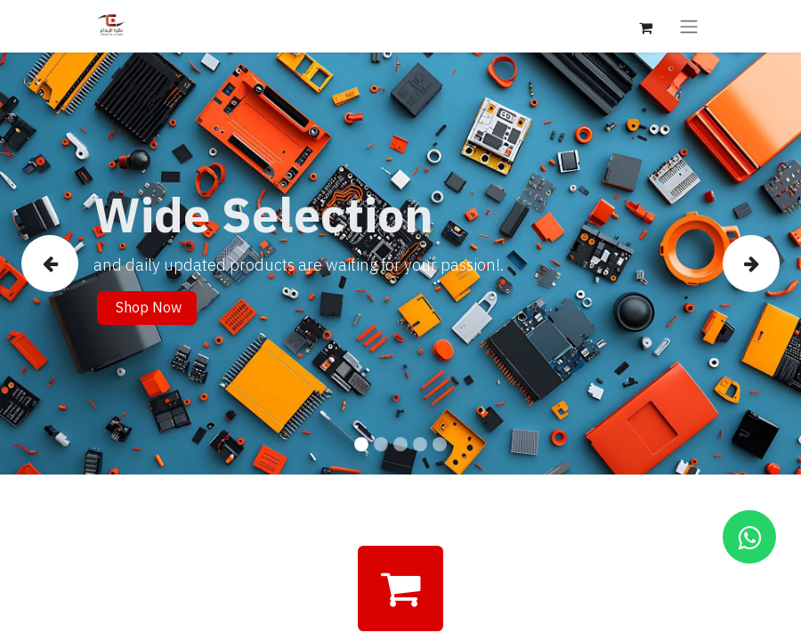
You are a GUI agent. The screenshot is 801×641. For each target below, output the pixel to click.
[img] (53, 264)
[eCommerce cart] (645, 26)
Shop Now (147, 308)
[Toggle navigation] (689, 26)
